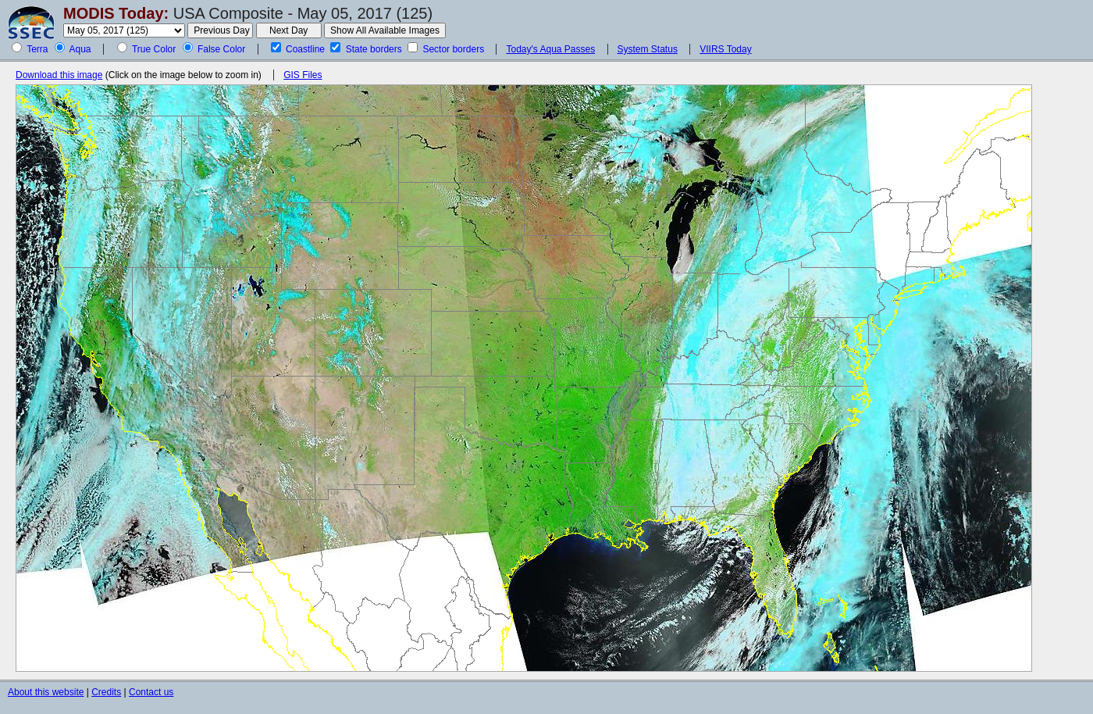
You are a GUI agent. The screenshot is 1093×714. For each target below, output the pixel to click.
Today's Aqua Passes (550, 49)
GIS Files (302, 75)
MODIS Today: (116, 13)
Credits (106, 692)
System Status (648, 49)
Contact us (151, 692)
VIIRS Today (725, 49)
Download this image (59, 75)
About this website (46, 692)
